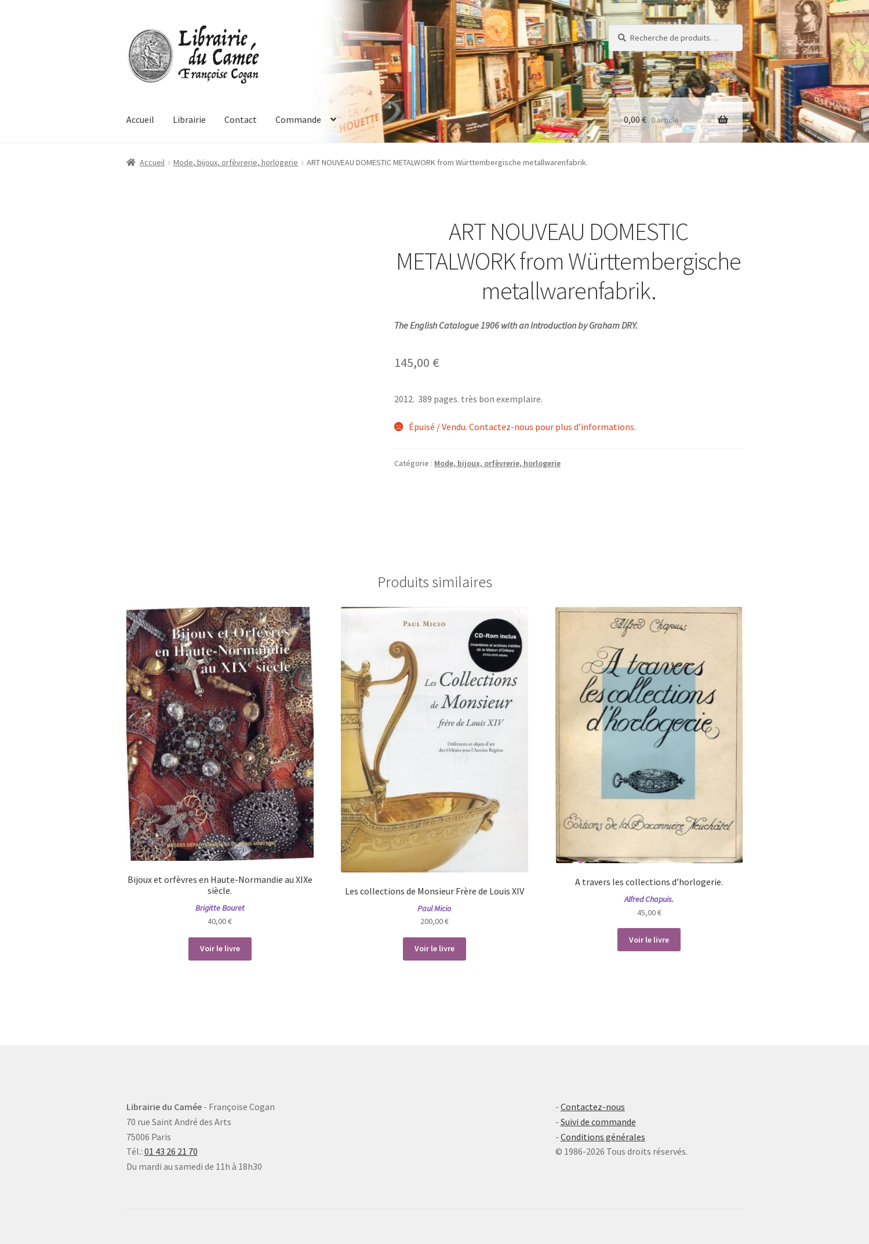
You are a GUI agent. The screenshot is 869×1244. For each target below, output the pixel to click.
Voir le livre (220, 948)
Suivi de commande (598, 1121)
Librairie (189, 119)
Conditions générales (603, 1137)
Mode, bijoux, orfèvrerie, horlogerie (235, 162)
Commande (298, 119)
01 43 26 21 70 (171, 1151)
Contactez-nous (593, 1106)
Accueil (140, 119)
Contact (240, 119)
